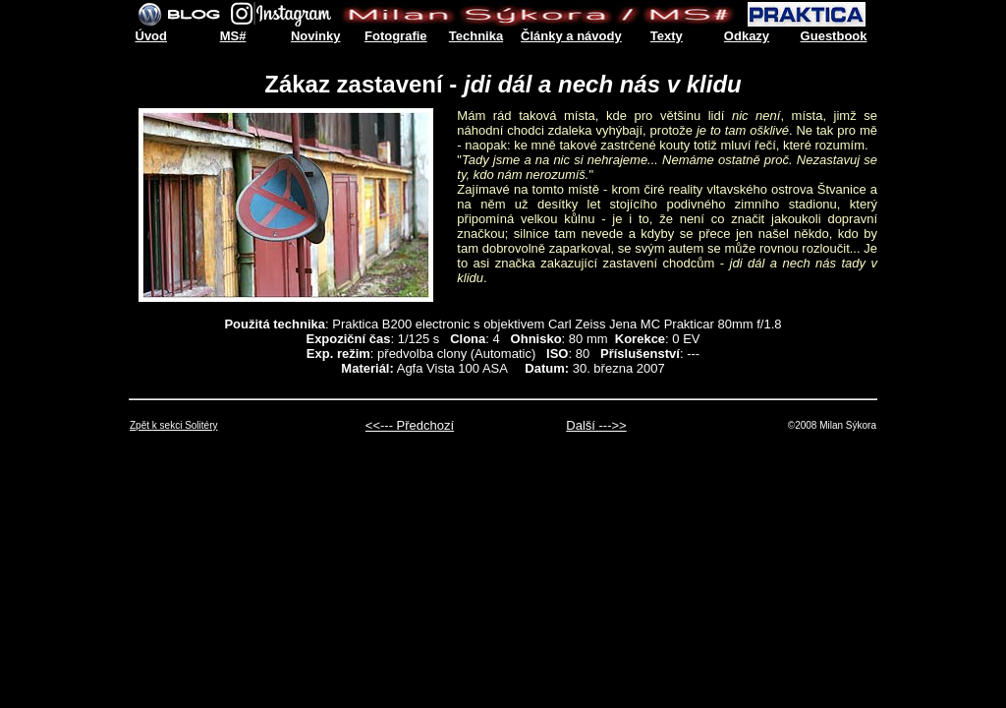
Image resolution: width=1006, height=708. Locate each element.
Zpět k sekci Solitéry (173, 425)
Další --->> (596, 425)
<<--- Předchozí (409, 425)
